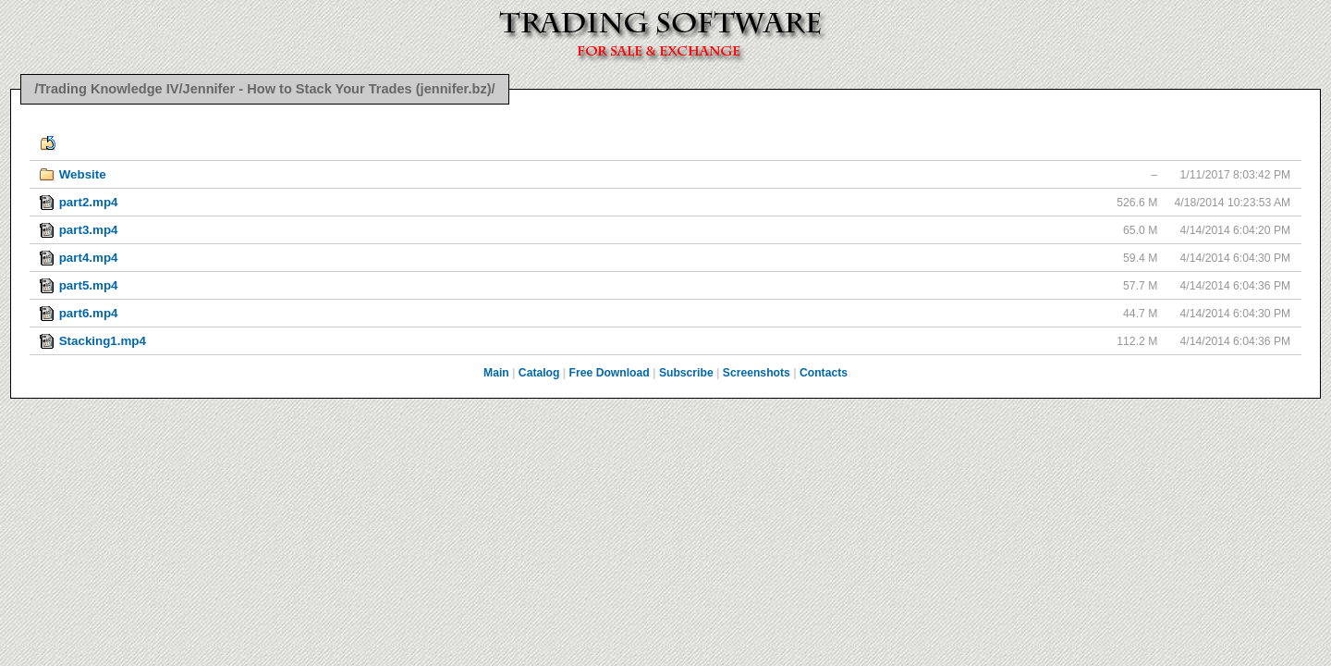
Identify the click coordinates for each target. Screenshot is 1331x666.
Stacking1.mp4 (102, 341)
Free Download (609, 372)
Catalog (539, 372)
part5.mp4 (88, 285)
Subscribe (686, 372)
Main (496, 372)
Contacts (824, 372)
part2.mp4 (88, 202)
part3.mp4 (88, 230)
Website (82, 174)
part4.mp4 (88, 258)
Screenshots (756, 372)
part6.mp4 (88, 313)
